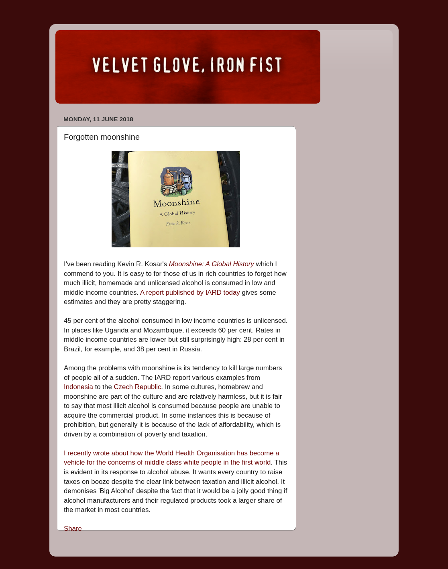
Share (73, 528)
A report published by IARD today (190, 292)
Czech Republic (137, 387)
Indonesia (78, 387)
